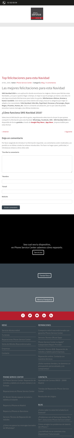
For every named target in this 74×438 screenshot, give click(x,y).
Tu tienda (5, 335)
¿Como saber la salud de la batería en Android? (53, 411)
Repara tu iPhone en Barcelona (15, 411)
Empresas (6, 348)
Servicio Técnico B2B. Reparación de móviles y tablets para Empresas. (53, 350)
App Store (49, 122)
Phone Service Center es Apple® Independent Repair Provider (51, 343)
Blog (42, 83)
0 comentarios (51, 83)
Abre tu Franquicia (44, 299)
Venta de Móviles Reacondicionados (16, 344)
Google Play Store (37, 122)
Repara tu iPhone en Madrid (14, 405)
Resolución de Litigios (47, 396)
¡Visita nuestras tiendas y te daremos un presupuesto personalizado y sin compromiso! (54, 366)
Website (5, 197)
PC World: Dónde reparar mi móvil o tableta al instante (17, 398)
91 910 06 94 (12, 2)
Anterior (5, 132)
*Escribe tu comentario (10, 152)
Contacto (5, 353)
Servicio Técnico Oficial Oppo (50, 337)
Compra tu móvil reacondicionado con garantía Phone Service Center (53, 331)
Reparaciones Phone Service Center (16, 339)
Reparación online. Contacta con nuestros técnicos (51, 357)
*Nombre (5, 176)
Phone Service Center (24, 83)
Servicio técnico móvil (11, 330)
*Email (4, 186)
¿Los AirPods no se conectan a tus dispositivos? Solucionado (51, 432)
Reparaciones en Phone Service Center (18, 391)
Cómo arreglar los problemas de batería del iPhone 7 (54, 425)
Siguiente (68, 132)
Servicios (38, 252)
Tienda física (44, 275)
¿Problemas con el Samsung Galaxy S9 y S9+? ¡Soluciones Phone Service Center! (54, 418)
